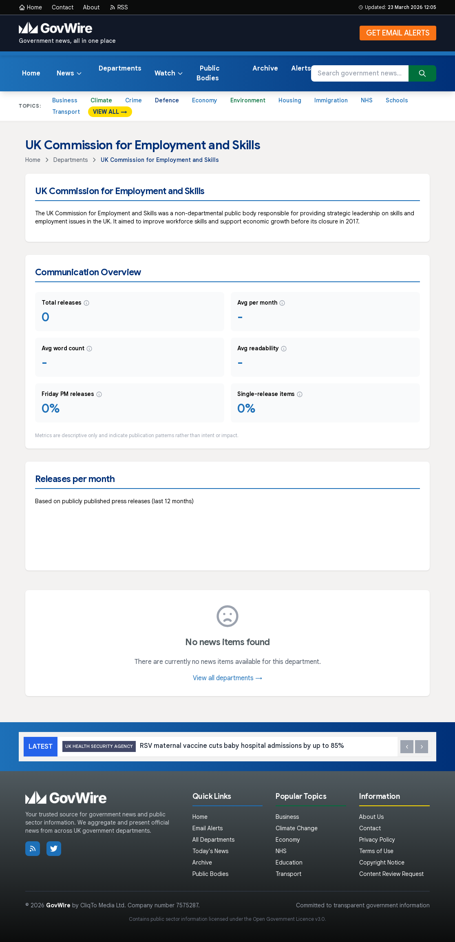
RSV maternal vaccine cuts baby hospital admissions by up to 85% (203, 746)
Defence (167, 100)
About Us (371, 816)
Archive (265, 68)
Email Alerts (207, 828)
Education (289, 862)
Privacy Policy (377, 839)
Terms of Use (376, 851)
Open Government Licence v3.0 (289, 919)
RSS (118, 7)
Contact (62, 7)
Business (64, 100)
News (69, 73)
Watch (169, 73)
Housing (289, 100)
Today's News (210, 851)
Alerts (301, 68)
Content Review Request (391, 874)
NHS (367, 100)
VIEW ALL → (110, 111)
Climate (101, 100)
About (91, 7)
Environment (247, 100)
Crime (133, 100)
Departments (120, 68)
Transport (66, 111)
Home (30, 7)
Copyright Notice (381, 862)
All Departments (213, 839)
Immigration (331, 100)
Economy (204, 100)
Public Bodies (208, 73)
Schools (397, 100)
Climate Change (297, 828)
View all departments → (227, 678)
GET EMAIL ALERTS (398, 33)
